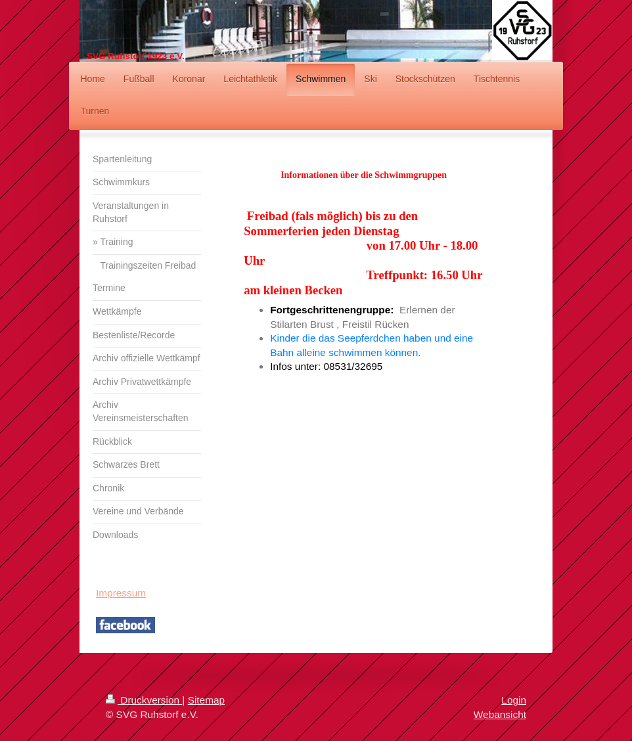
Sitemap (206, 700)
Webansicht (500, 714)
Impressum (121, 592)
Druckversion (144, 700)
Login (513, 700)
